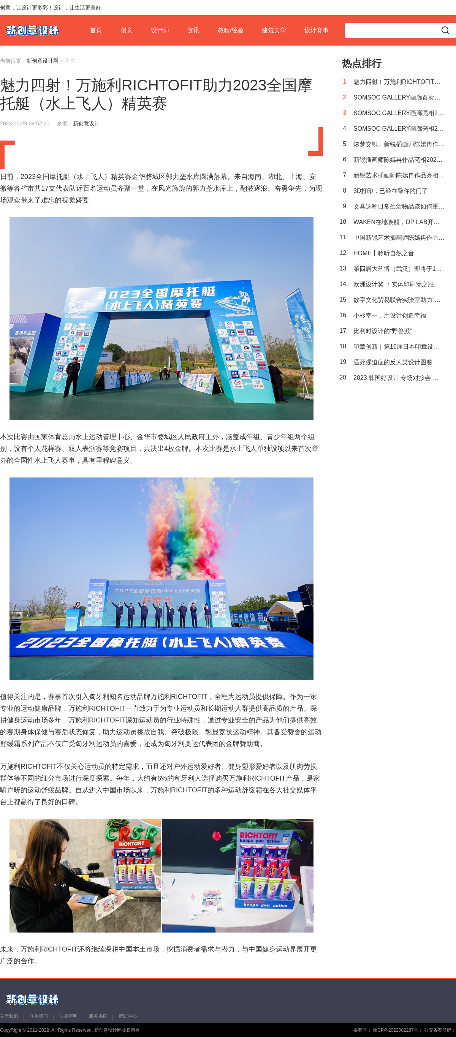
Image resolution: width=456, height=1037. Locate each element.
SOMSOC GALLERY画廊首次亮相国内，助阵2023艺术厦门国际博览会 (399, 97)
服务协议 (98, 1016)
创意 (126, 30)
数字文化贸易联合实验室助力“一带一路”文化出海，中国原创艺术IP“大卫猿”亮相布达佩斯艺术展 (399, 300)
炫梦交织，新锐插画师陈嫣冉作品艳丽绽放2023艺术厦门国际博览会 (399, 144)
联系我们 (39, 1016)
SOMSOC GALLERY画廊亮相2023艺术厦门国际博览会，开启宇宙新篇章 (399, 113)
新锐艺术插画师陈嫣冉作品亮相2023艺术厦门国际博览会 (399, 175)
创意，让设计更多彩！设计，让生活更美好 (50, 8)
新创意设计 (86, 123)
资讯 (193, 30)
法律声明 (68, 1016)
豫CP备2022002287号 (395, 1030)
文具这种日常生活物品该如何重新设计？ (399, 206)
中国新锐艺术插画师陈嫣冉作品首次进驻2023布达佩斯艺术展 (399, 237)
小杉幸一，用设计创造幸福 (389, 315)
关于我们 (9, 1016)
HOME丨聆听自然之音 (383, 253)
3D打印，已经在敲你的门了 (390, 191)
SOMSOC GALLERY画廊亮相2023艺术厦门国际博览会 (399, 128)
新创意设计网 (43, 61)
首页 (96, 30)
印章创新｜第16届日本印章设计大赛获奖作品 (399, 346)
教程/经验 (231, 30)
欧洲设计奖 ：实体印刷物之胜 (393, 284)
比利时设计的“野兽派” (382, 331)
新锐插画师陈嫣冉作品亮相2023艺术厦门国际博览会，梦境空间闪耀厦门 (399, 159)
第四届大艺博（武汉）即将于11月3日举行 (399, 269)
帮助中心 (128, 1016)
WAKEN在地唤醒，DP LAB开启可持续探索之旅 (399, 222)
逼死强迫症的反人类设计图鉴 (392, 362)
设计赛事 (316, 30)
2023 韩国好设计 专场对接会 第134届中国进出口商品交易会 (399, 378)
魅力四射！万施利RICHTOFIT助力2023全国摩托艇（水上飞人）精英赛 (399, 82)
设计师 (160, 30)
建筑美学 (274, 30)
